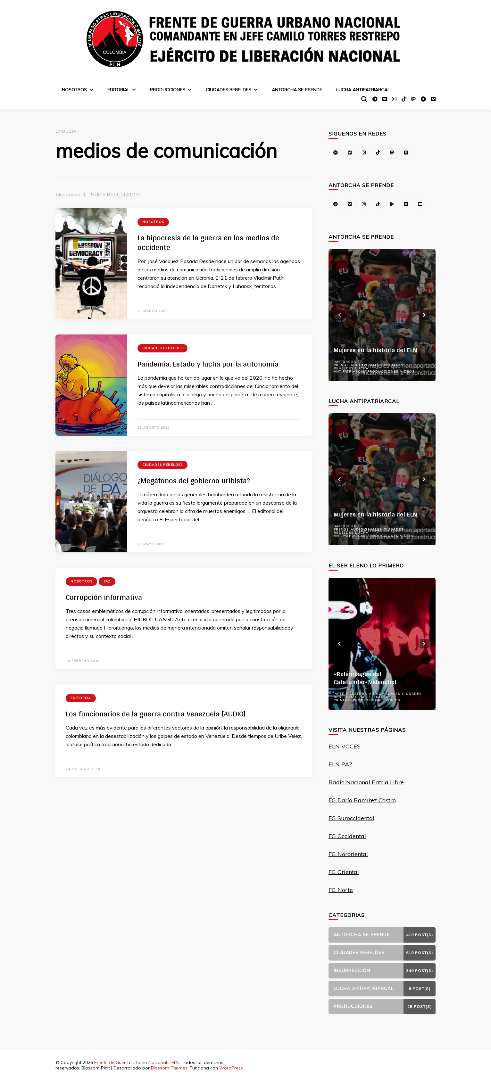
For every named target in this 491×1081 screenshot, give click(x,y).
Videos (407, 371)
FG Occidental (347, 836)
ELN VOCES (345, 746)
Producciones (167, 90)
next (424, 315)
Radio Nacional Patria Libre (366, 782)
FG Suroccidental (351, 818)
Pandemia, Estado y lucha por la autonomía (208, 364)
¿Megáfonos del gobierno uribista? (193, 480)
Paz (107, 581)
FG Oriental (344, 872)
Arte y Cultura (351, 694)
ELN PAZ (341, 764)
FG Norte (341, 890)
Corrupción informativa (104, 597)
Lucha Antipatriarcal (363, 90)
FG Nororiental (348, 854)
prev (340, 315)
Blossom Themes (169, 1068)
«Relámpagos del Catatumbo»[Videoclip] (365, 678)
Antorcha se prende (297, 90)
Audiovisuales (366, 365)
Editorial (118, 90)
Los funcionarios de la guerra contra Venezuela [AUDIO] (156, 714)
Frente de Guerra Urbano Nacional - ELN (136, 1062)
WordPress (231, 1068)
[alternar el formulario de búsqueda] (364, 99)
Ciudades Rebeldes (228, 90)
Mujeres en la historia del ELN (375, 350)
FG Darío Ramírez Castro (362, 800)
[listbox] (382, 315)
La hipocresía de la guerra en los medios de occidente (208, 242)
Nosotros (74, 90)
